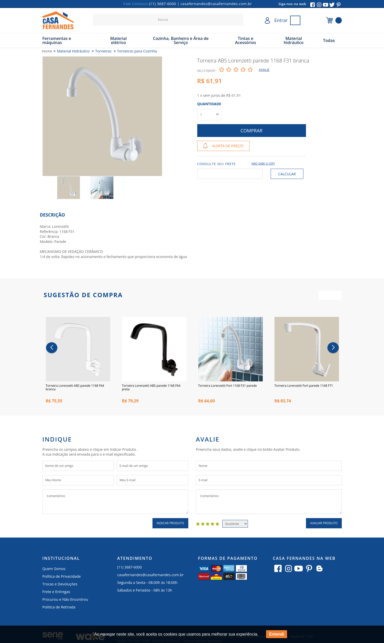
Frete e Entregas (56, 593)
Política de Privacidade (61, 577)
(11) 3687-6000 (162, 3)
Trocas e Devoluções (60, 585)
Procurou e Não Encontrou (65, 600)
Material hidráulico (294, 40)
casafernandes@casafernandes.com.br (216, 3)
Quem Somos (54, 569)
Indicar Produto (170, 524)
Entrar (281, 20)
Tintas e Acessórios (245, 40)
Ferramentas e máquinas (56, 40)
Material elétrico (118, 40)
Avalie (264, 69)
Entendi (276, 634)
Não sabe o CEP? (263, 163)
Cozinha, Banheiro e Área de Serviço (181, 40)
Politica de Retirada (58, 608)
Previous (51, 348)
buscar (238, 20)
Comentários (115, 503)
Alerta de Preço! (228, 145)
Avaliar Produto (323, 524)
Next (333, 348)
